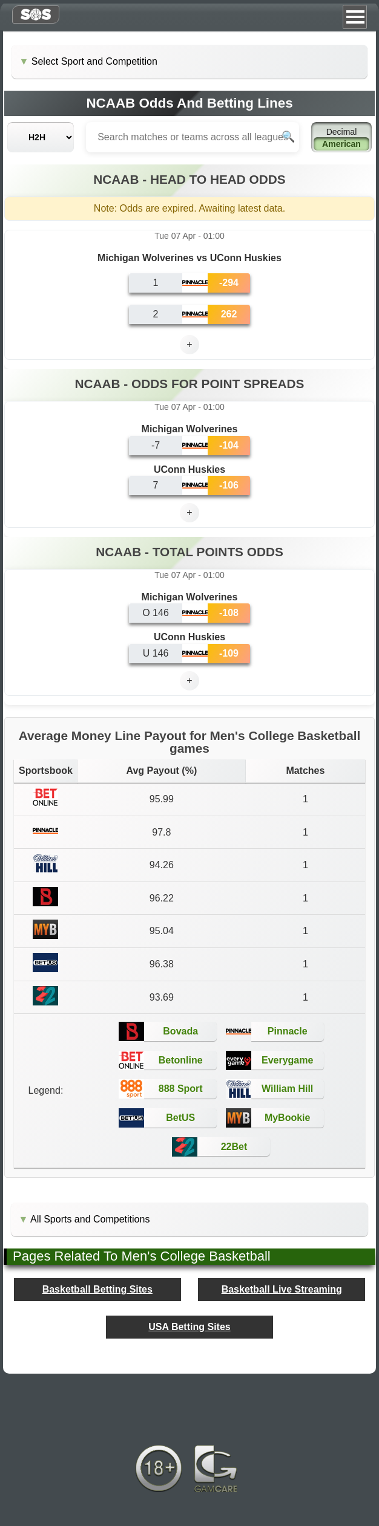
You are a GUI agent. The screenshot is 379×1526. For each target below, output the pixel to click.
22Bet (234, 1146)
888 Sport (181, 1088)
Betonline (181, 1060)
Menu (355, 17)
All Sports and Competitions (90, 1219)
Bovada (180, 1031)
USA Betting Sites (189, 1327)
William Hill (287, 1088)
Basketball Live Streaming (282, 1289)
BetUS (180, 1117)
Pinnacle (288, 1031)
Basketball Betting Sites (97, 1289)
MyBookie (288, 1117)
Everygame (287, 1060)
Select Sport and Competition (94, 61)
